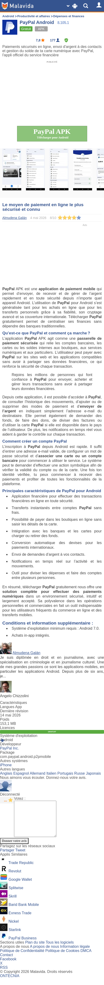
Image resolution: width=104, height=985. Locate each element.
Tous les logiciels (60, 949)
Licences (7, 728)
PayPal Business (22, 945)
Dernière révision (14, 711)
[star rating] (7, 800)
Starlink (14, 937)
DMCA (85, 958)
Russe (79, 773)
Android (8, 16)
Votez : (19, 798)
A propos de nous (44, 953)
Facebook (8, 966)
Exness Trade (19, 920)
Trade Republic (21, 870)
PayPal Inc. (9, 748)
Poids (4, 719)
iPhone (6, 765)
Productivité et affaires (33, 16)
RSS (4, 974)
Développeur (10, 744)
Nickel (13, 928)
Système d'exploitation (18, 736)
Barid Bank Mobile (23, 912)
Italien (51, 773)
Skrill (12, 903)
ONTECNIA (9, 983)
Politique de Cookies (62, 958)
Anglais (6, 773)
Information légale (75, 953)
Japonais (93, 773)
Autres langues (12, 769)
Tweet (20, 857)
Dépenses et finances (68, 16)
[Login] (98, 6)
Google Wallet (20, 886)
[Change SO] (72, 6)
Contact (6, 962)
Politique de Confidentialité (22, 958)
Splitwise (15, 895)
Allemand (37, 773)
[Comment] (37, 822)
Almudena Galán (26, 653)
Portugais (65, 773)
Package (7, 752)
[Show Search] (86, 6)
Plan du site (35, 949)
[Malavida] (17, 6)
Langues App (11, 707)
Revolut (14, 878)
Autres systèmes (14, 761)
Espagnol (21, 773)
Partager (7, 857)
